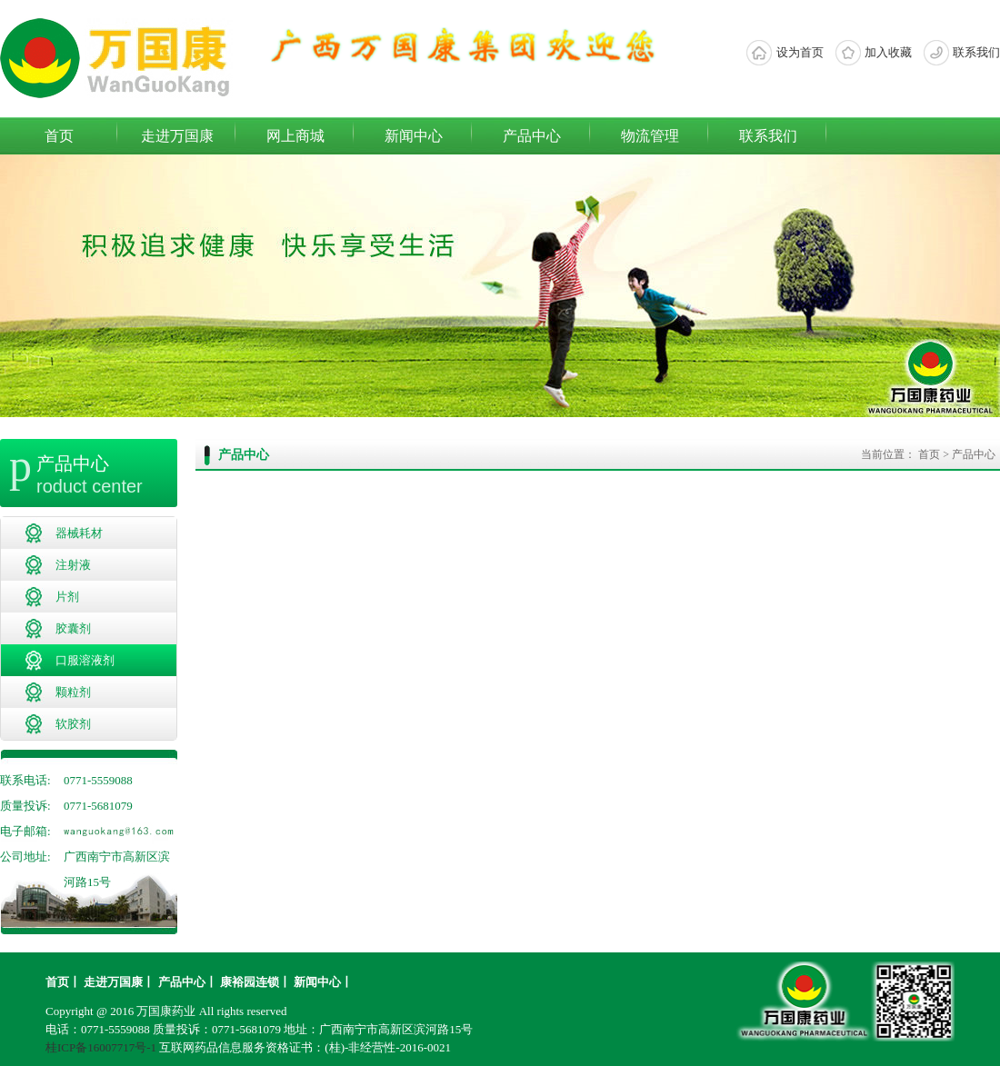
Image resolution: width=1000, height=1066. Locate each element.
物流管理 (650, 136)
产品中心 (532, 136)
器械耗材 (79, 533)
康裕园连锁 (249, 982)
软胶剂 (73, 724)
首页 (59, 136)
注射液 (73, 565)
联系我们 (976, 52)
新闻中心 (414, 136)
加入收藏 (888, 52)
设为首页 (800, 52)
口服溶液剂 (85, 660)
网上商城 (295, 136)
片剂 (67, 596)
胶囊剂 (73, 628)
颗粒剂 (73, 692)
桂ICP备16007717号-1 (100, 1047)
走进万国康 (177, 136)
